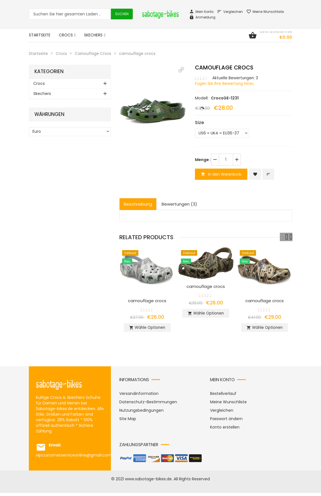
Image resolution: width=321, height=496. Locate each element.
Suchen (122, 13)
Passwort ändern (226, 422)
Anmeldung (202, 17)
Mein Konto (201, 12)
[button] (181, 69)
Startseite (38, 53)
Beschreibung (138, 205)
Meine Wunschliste (265, 12)
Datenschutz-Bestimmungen (148, 405)
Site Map (127, 422)
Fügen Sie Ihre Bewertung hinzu (225, 83)
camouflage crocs (147, 301)
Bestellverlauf (223, 396)
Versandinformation (139, 396)
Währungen (49, 114)
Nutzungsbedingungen (141, 413)
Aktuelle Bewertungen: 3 (235, 78)
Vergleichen (230, 12)
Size (199, 122)
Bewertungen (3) (179, 205)
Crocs (61, 53)
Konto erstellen (224, 430)
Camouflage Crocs (94, 53)
